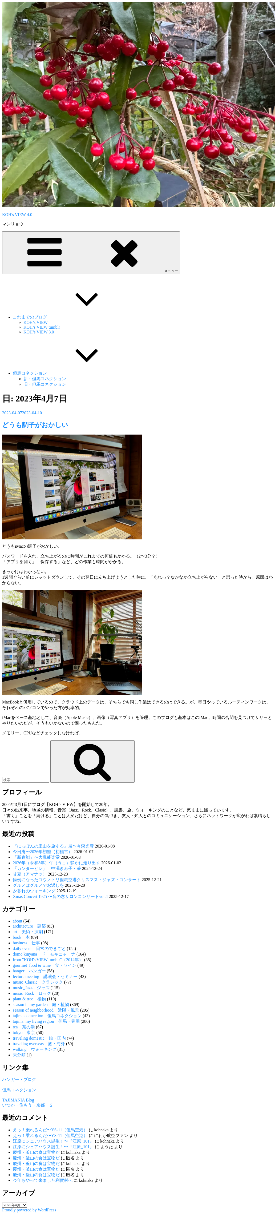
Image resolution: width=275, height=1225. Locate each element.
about (17, 921)
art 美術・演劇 (28, 931)
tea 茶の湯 (24, 1027)
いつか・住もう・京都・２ (27, 1105)
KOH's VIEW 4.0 (17, 214)
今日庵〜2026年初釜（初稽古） (42, 851)
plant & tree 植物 (29, 999)
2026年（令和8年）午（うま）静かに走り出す (56, 863)
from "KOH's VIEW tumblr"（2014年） (48, 959)
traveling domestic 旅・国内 (39, 1038)
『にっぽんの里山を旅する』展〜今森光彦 (53, 846)
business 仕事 (26, 943)
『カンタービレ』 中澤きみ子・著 (47, 868)
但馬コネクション (70, 373)
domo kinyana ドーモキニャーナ (44, 954)
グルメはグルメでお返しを (38, 885)
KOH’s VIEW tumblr (41, 327)
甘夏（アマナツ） (30, 874)
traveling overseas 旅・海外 (39, 1043)
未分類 (19, 1055)
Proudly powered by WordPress (29, 1210)
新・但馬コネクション (44, 378)
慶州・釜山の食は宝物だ (36, 1152)
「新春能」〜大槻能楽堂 (36, 857)
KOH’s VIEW (35, 322)
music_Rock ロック (32, 993)
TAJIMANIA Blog (18, 1100)
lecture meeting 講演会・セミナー (45, 976)
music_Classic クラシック (38, 982)
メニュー (91, 252)
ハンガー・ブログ (19, 1079)
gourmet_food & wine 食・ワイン (44, 965)
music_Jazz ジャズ (31, 987)
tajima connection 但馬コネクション (47, 1015)
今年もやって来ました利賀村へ (42, 1180)
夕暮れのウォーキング (34, 891)
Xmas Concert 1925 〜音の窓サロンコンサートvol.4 (60, 896)
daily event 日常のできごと (39, 948)
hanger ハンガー (29, 971)
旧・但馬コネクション (44, 384)
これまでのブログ (70, 317)
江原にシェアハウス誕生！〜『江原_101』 (53, 1141)
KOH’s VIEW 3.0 (38, 332)
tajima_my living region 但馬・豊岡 (46, 1021)
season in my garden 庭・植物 (41, 1004)
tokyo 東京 (24, 1032)
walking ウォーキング (34, 1049)
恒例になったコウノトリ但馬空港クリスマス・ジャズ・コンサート (77, 879)
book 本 (21, 937)
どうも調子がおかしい (35, 424)
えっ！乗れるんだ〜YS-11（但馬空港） (50, 1130)
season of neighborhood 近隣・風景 (46, 1010)
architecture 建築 (29, 926)
